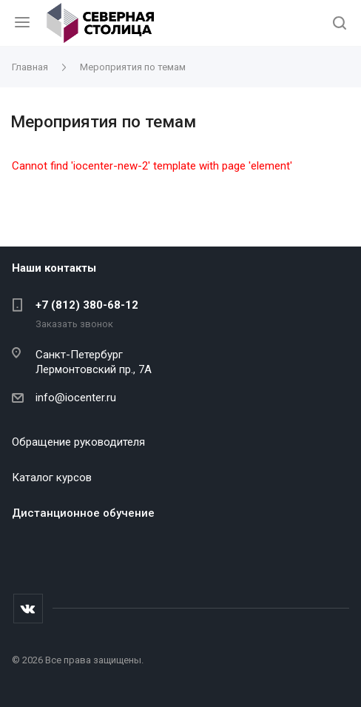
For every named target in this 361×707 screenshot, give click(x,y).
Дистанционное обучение (83, 513)
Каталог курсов (52, 477)
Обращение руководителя (78, 442)
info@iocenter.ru (76, 397)
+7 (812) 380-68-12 (87, 305)
